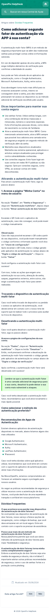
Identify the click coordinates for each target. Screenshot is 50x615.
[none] (12, 4)
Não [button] (40, 594)
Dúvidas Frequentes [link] (24, 23)
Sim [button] (30, 594)
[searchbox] (25, 11)
